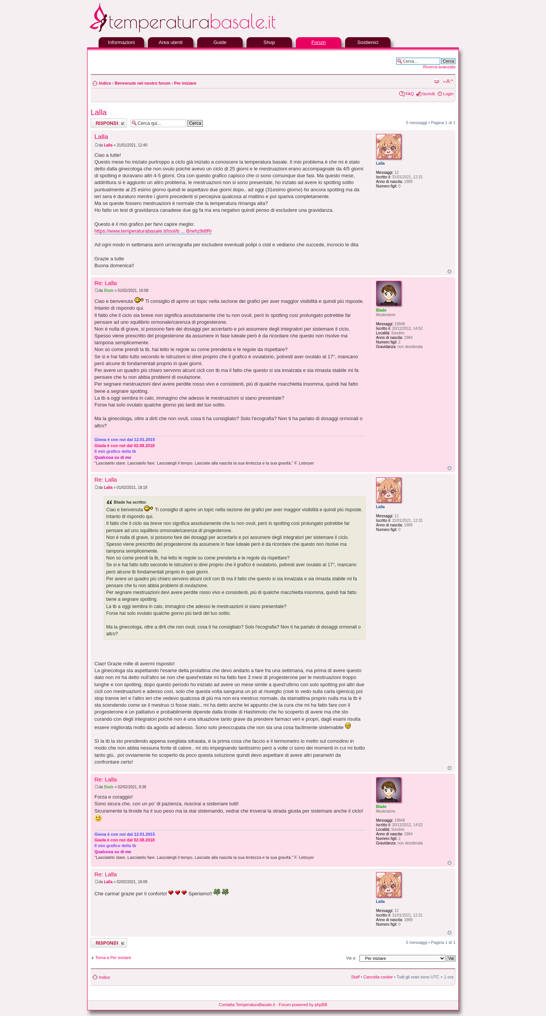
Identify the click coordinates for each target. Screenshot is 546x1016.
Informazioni (121, 42)
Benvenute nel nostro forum (143, 83)
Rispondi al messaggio (109, 123)
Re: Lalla (105, 283)
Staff (355, 977)
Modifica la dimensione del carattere (447, 81)
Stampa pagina (436, 81)
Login (448, 93)
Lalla (99, 112)
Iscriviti (428, 93)
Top (449, 271)
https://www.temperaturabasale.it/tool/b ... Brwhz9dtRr (153, 231)
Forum (318, 42)
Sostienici (367, 42)
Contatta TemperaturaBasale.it (247, 1004)
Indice (105, 83)
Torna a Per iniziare (113, 957)
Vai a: (351, 958)
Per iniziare (185, 83)
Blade (109, 290)
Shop (269, 42)
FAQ (409, 93)
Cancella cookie (378, 977)
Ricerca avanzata (439, 67)
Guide (220, 42)
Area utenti (171, 42)
